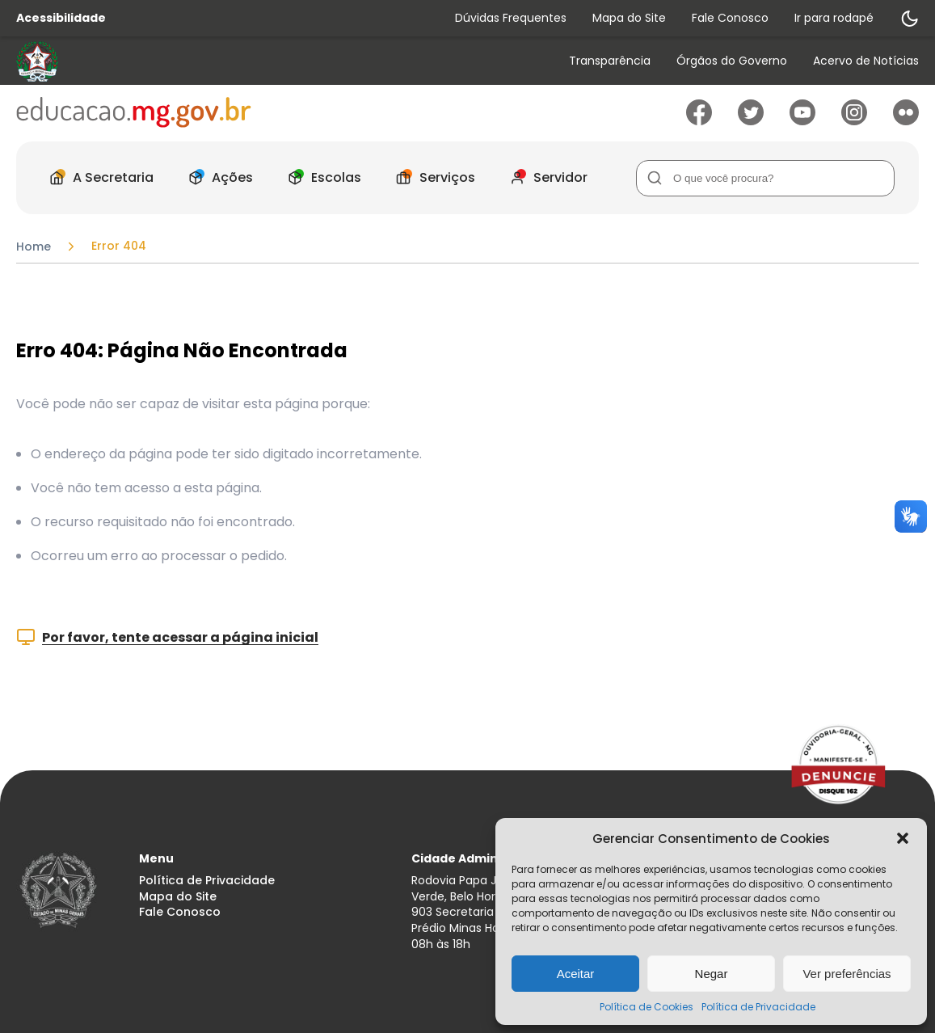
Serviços (431, 178)
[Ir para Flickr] (906, 121)
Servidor (544, 178)
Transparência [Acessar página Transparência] (610, 61)
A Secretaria (97, 178)
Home (33, 246)
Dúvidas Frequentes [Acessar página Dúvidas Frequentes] (510, 18)
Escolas (320, 178)
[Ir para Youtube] (802, 121)
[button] (903, 838)
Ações (216, 178)
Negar (711, 973)
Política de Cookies (646, 1007)
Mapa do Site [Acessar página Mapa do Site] (629, 18)
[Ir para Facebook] (699, 121)
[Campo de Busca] (765, 178)
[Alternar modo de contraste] (909, 18)
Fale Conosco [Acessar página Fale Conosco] (730, 18)
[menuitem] (610, 61)
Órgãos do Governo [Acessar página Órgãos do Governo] (731, 61)
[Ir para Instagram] (854, 121)
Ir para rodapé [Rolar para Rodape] (834, 18)
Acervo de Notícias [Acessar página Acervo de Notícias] (866, 61)
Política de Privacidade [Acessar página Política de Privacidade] (207, 880)
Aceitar (576, 973)
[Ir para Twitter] (751, 121)
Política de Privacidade (758, 1007)
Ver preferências (846, 973)
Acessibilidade (61, 18)
